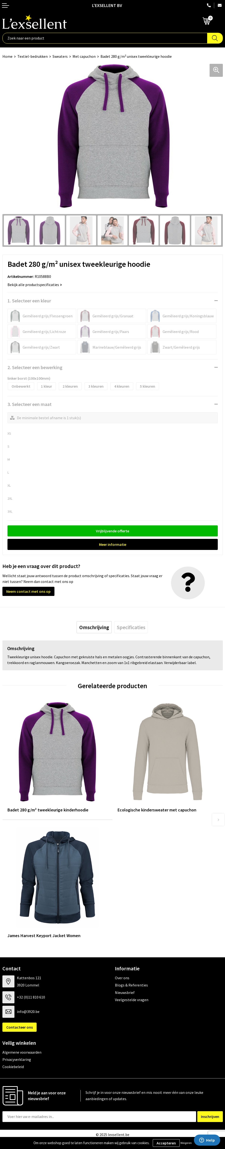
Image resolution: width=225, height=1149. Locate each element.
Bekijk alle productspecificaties (34, 284)
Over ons (122, 977)
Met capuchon (84, 56)
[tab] (94, 627)
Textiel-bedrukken (32, 56)
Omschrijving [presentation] (94, 627)
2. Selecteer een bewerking (34, 367)
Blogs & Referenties (131, 985)
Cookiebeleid (13, 1066)
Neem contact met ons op (28, 591)
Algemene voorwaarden (21, 1052)
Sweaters (60, 56)
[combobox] (104, 38)
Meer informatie (112, 544)
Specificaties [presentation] (131, 627)
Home (7, 56)
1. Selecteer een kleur (29, 301)
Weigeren (186, 1143)
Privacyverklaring (16, 1059)
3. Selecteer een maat (29, 404)
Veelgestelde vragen (131, 999)
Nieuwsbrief (125, 992)
